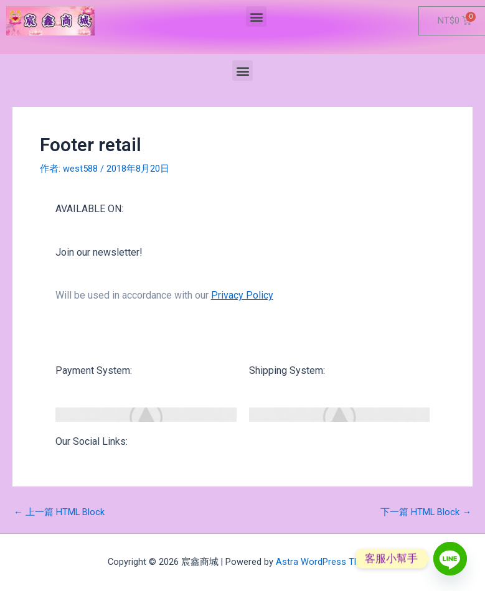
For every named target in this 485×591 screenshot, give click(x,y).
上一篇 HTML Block (59, 512)
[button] (256, 16)
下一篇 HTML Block (425, 512)
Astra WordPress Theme (326, 561)
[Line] (450, 558)
